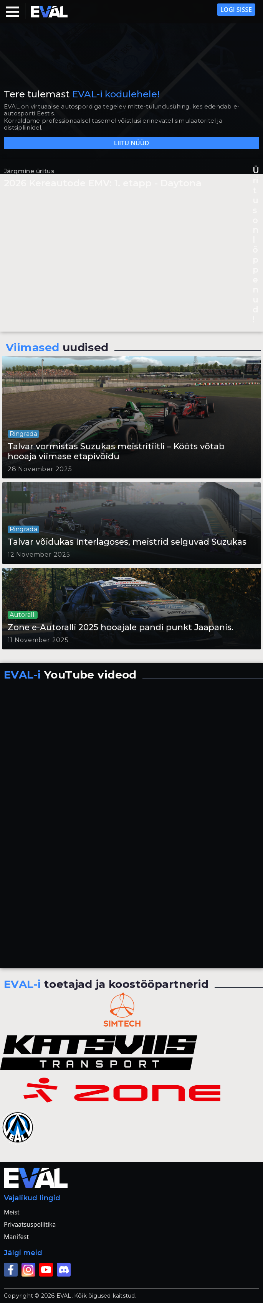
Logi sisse (236, 9)
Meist (12, 1212)
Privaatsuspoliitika (30, 1224)
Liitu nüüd (131, 143)
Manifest (16, 1236)
